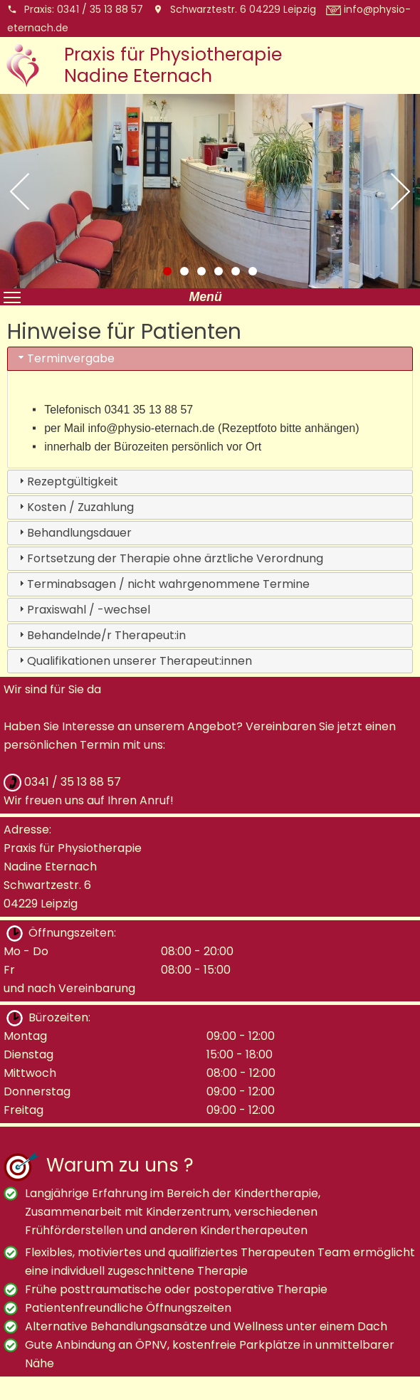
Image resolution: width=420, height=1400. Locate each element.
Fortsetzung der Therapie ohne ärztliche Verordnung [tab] (169, 558)
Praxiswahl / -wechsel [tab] (83, 609)
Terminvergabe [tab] (65, 358)
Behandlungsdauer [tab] (74, 533)
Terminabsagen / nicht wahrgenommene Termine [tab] (163, 584)
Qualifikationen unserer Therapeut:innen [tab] (134, 661)
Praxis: (75, 9)
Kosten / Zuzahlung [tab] (75, 507)
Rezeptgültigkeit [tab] (67, 481)
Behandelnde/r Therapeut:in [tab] (101, 635)
